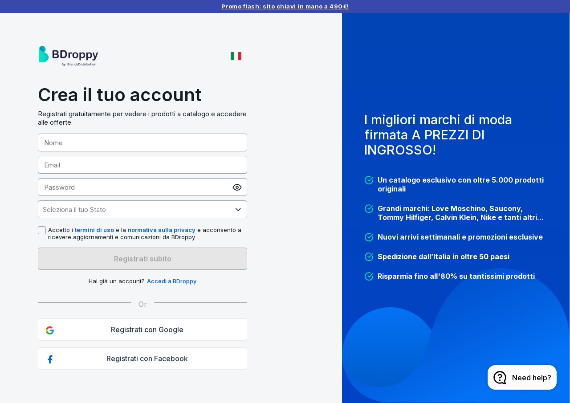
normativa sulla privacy (161, 229)
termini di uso (94, 229)
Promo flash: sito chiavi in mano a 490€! (285, 6)
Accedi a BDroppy (171, 281)
